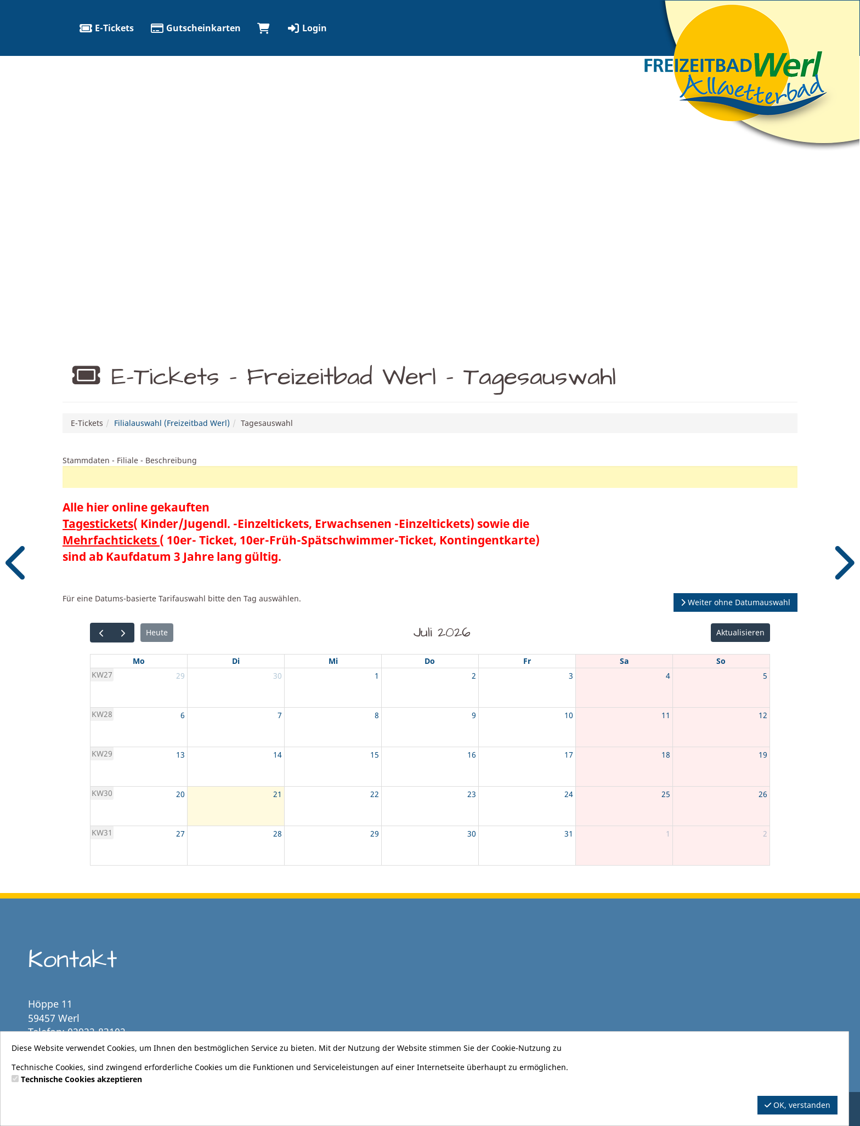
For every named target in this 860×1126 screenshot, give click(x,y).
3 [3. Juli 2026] (571, 675)
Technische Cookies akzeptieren (81, 1079)
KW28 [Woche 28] (102, 714)
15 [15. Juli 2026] (374, 754)
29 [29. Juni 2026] (180, 675)
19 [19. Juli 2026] (763, 754)
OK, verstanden (797, 1105)
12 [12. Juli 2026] (763, 715)
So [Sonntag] (721, 661)
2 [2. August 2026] (765, 833)
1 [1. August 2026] (668, 833)
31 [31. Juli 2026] (568, 833)
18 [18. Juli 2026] (665, 754)
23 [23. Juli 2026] (471, 794)
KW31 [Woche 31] (102, 832)
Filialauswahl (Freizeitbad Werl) (172, 423)
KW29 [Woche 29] (102, 753)
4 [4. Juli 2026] (668, 675)
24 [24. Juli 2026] (568, 794)
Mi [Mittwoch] (333, 661)
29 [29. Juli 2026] (374, 833)
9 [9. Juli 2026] (474, 715)
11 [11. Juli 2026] (665, 715)
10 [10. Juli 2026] (568, 715)
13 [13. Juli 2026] (180, 754)
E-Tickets (106, 28)
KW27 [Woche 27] (102, 674)
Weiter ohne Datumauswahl (735, 602)
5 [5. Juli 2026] (765, 675)
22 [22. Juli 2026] (374, 794)
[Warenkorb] (263, 28)
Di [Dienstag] (236, 661)
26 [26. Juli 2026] (763, 794)
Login (306, 28)
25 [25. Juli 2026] (665, 794)
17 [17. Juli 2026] (568, 754)
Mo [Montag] (139, 661)
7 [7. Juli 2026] (280, 715)
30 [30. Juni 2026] (277, 675)
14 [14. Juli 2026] (277, 754)
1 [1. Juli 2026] (377, 675)
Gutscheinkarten (195, 28)
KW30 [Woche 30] (102, 793)
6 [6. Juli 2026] (182, 715)
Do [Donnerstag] (430, 661)
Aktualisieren (740, 632)
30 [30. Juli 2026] (471, 833)
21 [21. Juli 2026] (277, 794)
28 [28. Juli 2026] (277, 833)
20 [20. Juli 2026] (180, 794)
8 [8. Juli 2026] (377, 715)
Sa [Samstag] (624, 661)
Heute (157, 632)
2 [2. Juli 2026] (474, 675)
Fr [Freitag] (527, 661)
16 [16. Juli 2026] (471, 754)
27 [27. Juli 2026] (180, 833)
